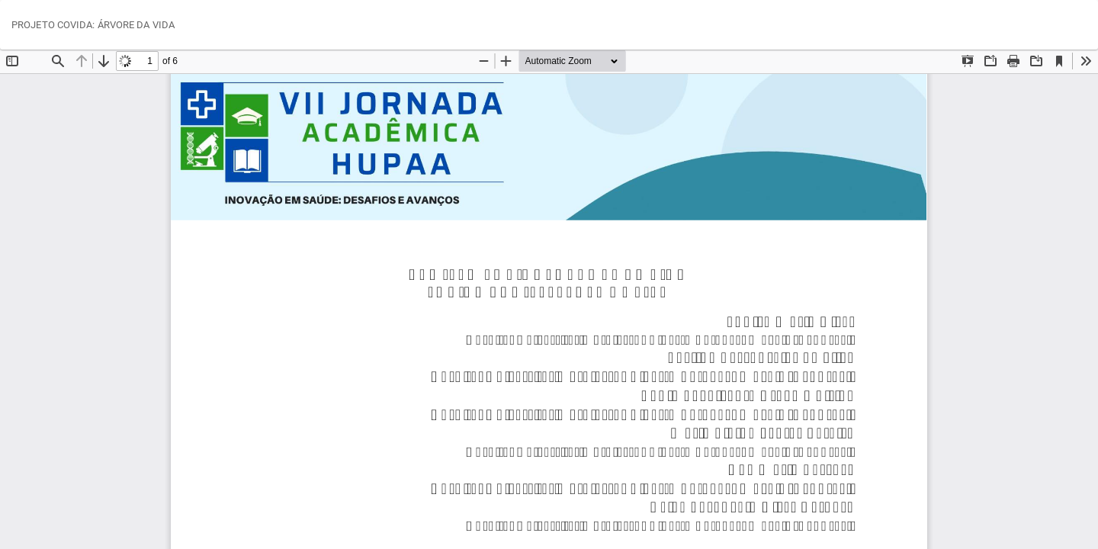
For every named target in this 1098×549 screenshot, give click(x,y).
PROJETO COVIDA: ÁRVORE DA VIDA (93, 24)
